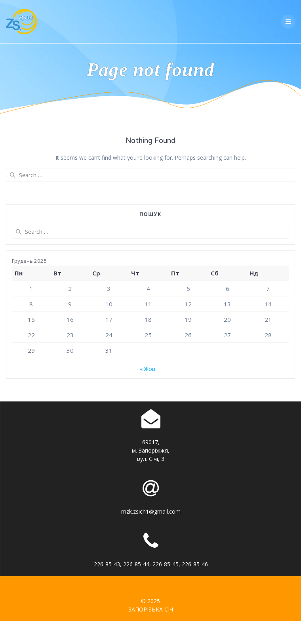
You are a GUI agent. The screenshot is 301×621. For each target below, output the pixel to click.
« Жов (147, 369)
